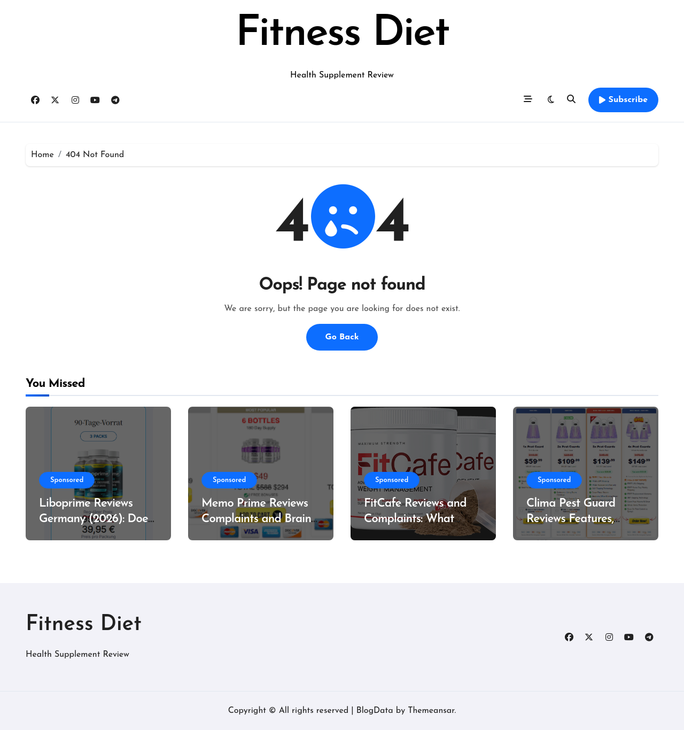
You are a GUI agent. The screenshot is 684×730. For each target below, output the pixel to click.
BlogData (374, 710)
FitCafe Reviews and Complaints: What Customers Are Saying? (422, 519)
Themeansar (431, 710)
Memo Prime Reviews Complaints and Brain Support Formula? (256, 519)
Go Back (342, 337)
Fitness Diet (341, 34)
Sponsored (66, 480)
